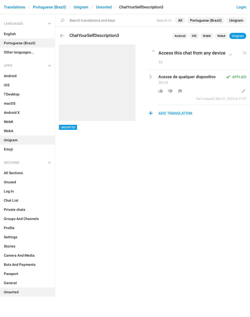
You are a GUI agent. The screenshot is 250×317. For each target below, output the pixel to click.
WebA (221, 36)
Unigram (81, 7)
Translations (14, 7)
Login (241, 7)
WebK (207, 36)
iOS (194, 36)
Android (179, 36)
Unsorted (103, 7)
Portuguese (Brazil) (49, 7)
